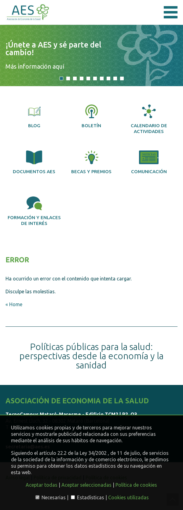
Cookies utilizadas (128, 497)
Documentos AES (34, 162)
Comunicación (149, 162)
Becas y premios (91, 162)
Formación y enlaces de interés (34, 211)
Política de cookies (136, 485)
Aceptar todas (41, 485)
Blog (34, 116)
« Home (13, 304)
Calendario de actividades (149, 119)
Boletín (91, 116)
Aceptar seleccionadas (86, 485)
